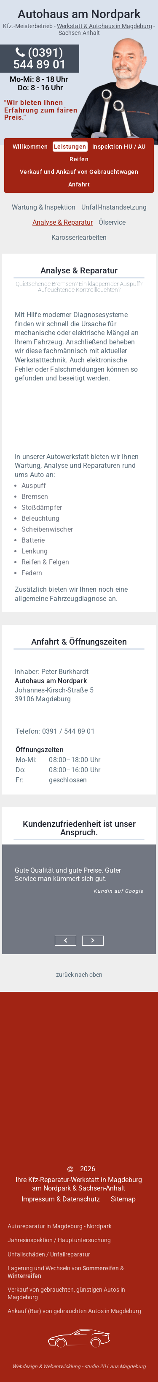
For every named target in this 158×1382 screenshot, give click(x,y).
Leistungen (70, 146)
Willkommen (30, 146)
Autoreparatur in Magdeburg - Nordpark (60, 1226)
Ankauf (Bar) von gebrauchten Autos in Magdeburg (74, 1311)
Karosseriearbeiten (79, 237)
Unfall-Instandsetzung (114, 207)
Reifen (79, 159)
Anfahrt (79, 184)
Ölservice (112, 222)
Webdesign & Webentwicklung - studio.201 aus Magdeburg (79, 1366)
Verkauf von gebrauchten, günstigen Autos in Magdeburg (66, 1293)
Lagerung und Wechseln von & (66, 1272)
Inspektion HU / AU (119, 146)
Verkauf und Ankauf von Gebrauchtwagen (79, 171)
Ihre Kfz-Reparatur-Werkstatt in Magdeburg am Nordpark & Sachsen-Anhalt (79, 1184)
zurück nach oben (79, 975)
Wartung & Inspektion (43, 207)
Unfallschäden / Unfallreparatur (49, 1254)
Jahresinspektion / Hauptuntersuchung (59, 1240)
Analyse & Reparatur (62, 222)
